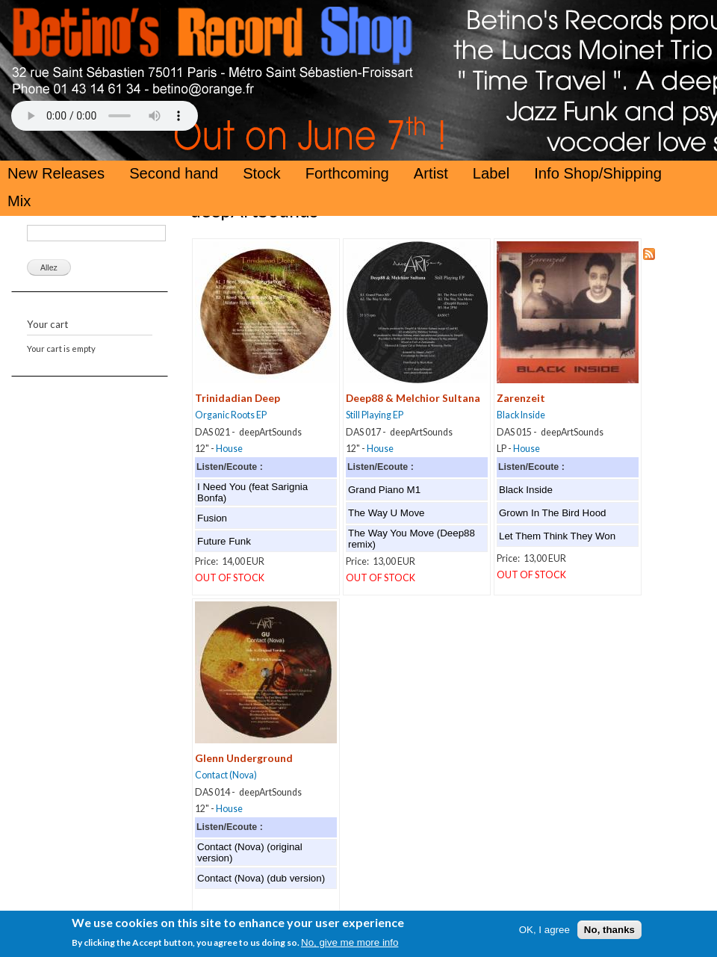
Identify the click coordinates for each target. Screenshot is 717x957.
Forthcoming (347, 173)
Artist (431, 173)
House (229, 448)
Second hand (173, 173)
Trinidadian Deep (237, 397)
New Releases (56, 173)
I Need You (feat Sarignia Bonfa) (252, 492)
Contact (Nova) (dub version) (261, 878)
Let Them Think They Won (557, 536)
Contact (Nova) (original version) (249, 852)
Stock (262, 173)
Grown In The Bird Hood (552, 512)
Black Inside (521, 415)
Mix (19, 201)
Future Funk (224, 541)
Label (491, 173)
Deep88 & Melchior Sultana (413, 397)
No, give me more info (349, 946)
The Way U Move (386, 512)
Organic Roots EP (231, 415)
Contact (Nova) (226, 775)
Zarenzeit (521, 397)
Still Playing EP (374, 415)
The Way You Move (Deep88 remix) (411, 538)
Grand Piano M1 (384, 489)
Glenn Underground (244, 758)
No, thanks (609, 933)
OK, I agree (544, 933)
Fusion (212, 518)
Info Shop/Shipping (598, 173)
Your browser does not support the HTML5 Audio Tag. (104, 116)
